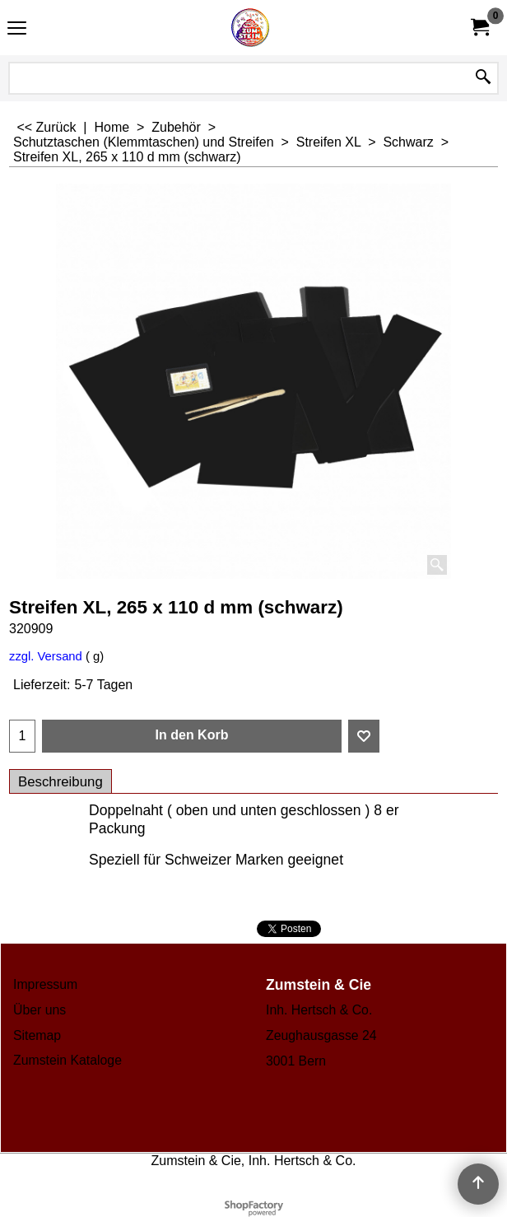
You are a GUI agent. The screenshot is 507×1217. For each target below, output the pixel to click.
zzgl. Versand (45, 656)
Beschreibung (60, 782)
